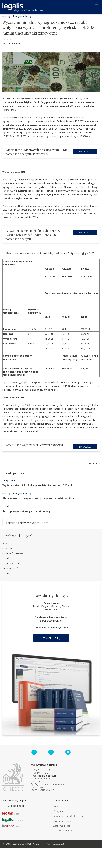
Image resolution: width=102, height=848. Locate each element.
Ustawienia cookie (62, 830)
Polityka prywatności (56, 844)
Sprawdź (85, 151)
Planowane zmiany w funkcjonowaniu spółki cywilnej (38, 498)
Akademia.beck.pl (62, 825)
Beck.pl (57, 806)
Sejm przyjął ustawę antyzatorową (26, 511)
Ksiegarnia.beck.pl (62, 820)
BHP (4, 543)
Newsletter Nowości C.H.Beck (68, 816)
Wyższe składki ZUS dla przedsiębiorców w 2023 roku (38, 485)
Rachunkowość (10, 568)
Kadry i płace (8, 480)
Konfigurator (59, 811)
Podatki (6, 506)
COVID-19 (7, 548)
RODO (5, 573)
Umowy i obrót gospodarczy (16, 16)
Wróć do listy (93, 463)
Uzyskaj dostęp (51, 638)
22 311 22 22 (17, 805)
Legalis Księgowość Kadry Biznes (27, 523)
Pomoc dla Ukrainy (11, 563)
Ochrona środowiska (12, 553)
